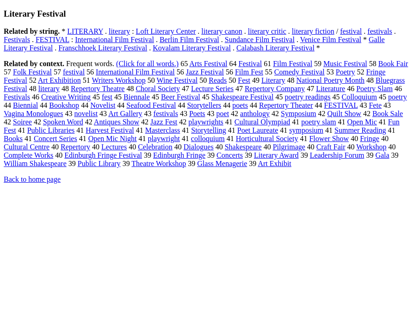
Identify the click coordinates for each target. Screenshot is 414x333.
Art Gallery (125, 113)
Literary (273, 80)
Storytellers (204, 105)
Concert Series (55, 138)
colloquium (208, 138)
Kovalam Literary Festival (192, 48)
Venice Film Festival (330, 39)
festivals (379, 31)
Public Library (99, 163)
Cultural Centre (26, 147)
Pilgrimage (289, 147)
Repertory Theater (286, 105)
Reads (218, 80)
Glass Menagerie (222, 163)
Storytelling (208, 130)
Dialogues (199, 147)
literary (119, 31)
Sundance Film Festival (260, 39)
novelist (86, 113)
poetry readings (307, 97)
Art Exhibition (59, 80)
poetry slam (318, 122)
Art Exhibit (274, 163)
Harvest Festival (110, 130)
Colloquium (359, 97)
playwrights (205, 122)
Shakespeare (243, 147)
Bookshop (64, 105)
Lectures (114, 147)
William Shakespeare (35, 163)
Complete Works (28, 155)
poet (222, 113)
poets (240, 105)
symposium (306, 130)
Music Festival (345, 64)
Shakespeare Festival (242, 97)
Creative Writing (66, 97)
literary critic (267, 31)
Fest (244, 80)
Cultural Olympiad (262, 122)
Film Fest (249, 72)
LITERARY (85, 31)
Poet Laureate (257, 130)
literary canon (221, 31)
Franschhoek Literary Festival (102, 48)
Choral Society (158, 88)
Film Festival (292, 64)
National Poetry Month (331, 80)
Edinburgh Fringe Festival (103, 155)
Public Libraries (51, 130)
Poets (197, 113)
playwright (164, 138)
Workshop (371, 147)
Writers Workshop (118, 80)
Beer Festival (180, 97)
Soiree (22, 122)
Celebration (155, 147)
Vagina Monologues (33, 113)
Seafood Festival (151, 105)
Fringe (369, 138)
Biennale (137, 97)
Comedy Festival (299, 72)
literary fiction (313, 31)
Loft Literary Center (166, 31)
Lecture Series (212, 88)
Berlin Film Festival (189, 39)
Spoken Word (63, 122)
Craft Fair (331, 147)
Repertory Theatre (98, 88)
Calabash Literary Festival (275, 48)
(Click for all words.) (147, 64)
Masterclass (162, 130)
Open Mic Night (112, 138)
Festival (250, 64)
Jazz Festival (205, 72)
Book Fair (393, 64)
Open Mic (362, 122)
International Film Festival (114, 39)
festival (351, 31)
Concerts (229, 155)
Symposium (298, 113)
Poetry (345, 72)
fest (107, 97)
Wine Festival (177, 80)
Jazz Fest (163, 122)
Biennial (25, 105)
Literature (330, 88)
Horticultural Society (267, 138)
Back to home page (32, 179)
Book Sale (387, 113)
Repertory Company (275, 88)
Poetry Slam (374, 88)
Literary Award (276, 155)
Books (13, 138)
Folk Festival (32, 72)
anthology (255, 113)
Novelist (102, 105)
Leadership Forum (337, 155)
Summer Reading (360, 130)
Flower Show (329, 138)
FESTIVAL (52, 39)
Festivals (17, 39)
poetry (397, 97)
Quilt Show (344, 113)
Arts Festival (208, 64)
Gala (382, 155)
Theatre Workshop (158, 163)
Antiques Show (116, 122)
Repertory (75, 147)
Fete (375, 105)
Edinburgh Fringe (179, 155)
